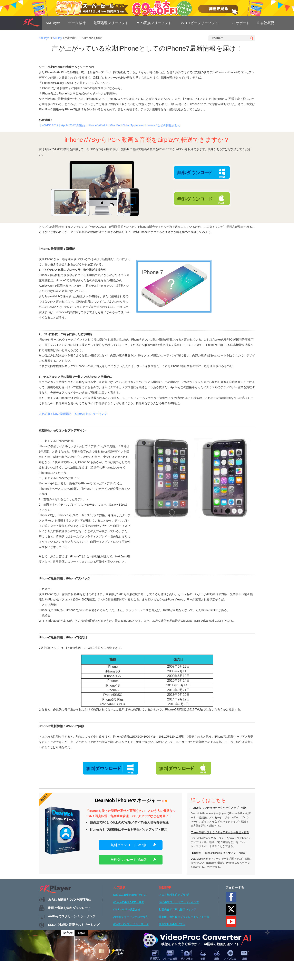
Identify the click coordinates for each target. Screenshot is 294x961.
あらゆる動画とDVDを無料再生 (69, 899)
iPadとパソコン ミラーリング (131, 924)
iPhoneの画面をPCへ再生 (128, 902)
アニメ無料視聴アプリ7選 (174, 894)
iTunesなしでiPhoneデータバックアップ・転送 (219, 807)
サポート (241, 23)
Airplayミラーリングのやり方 (130, 916)
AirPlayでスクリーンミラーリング (71, 916)
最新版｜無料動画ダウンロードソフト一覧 (184, 916)
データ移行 (77, 23)
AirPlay (57, 38)
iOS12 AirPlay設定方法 (126, 909)
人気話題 (119, 887)
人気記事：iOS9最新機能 (55, 413)
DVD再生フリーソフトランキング (179, 902)
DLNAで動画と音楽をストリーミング (73, 924)
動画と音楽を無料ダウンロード (69, 908)
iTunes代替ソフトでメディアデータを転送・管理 (220, 832)
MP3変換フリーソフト (154, 23)
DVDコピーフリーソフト (199, 23)
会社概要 (265, 23)
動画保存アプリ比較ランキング (177, 909)
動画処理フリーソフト (111, 23)
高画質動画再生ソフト (172, 924)
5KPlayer (53, 23)
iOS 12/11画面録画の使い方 (129, 894)
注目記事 (165, 887)
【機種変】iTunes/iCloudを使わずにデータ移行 (219, 852)
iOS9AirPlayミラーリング (91, 413)
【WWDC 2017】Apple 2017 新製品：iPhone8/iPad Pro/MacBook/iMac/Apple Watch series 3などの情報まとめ (109, 125)
